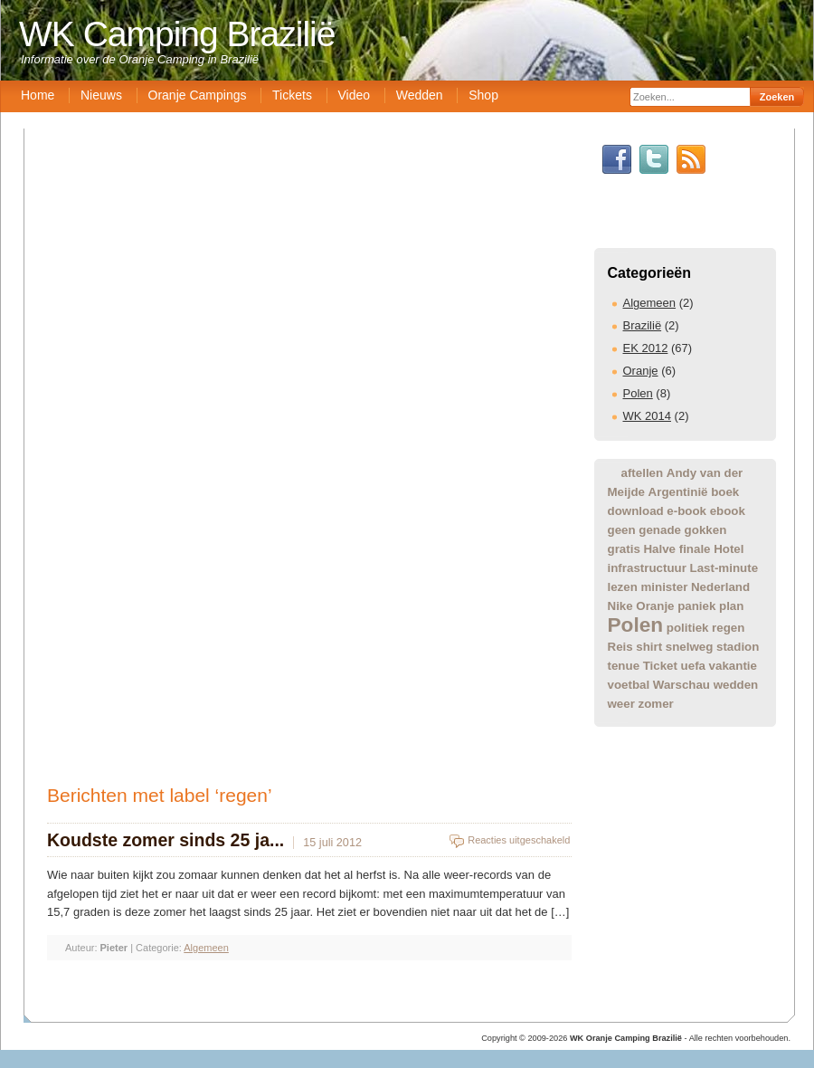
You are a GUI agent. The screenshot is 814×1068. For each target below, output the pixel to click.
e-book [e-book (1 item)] (686, 511)
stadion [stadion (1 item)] (737, 646)
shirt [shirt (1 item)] (649, 646)
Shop (483, 95)
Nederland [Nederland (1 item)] (720, 587)
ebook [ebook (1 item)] (727, 511)
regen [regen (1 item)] (728, 627)
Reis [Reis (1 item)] (620, 646)
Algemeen (650, 303)
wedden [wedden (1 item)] (736, 684)
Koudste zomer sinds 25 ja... (165, 840)
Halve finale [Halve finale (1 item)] (676, 549)
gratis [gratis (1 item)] (624, 549)
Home (37, 95)
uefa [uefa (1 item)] (693, 665)
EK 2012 (645, 348)
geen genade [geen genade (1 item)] (644, 530)
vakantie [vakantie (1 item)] (733, 665)
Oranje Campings (197, 95)
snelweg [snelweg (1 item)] (690, 646)
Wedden (419, 95)
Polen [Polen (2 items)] (636, 624)
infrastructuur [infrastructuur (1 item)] (647, 568)
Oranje (640, 370)
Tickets (292, 95)
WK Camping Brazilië (177, 33)
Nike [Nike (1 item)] (620, 606)
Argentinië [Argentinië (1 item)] (678, 492)
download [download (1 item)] (636, 511)
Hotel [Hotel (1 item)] (728, 549)
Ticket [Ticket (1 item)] (660, 665)
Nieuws (101, 95)
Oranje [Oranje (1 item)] (655, 606)
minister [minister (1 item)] (663, 587)
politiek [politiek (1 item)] (688, 627)
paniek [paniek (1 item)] (696, 606)
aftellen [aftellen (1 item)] (642, 473)
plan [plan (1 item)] (731, 606)
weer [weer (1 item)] (621, 703)
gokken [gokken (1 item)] (706, 530)
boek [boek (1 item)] (725, 492)
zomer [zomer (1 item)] (656, 703)
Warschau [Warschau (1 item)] (681, 684)
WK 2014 (647, 416)
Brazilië (642, 325)
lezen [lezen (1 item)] (623, 587)
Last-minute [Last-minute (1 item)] (724, 568)
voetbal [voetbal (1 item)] (629, 684)
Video (354, 95)
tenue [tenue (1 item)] (624, 665)
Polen (638, 393)
